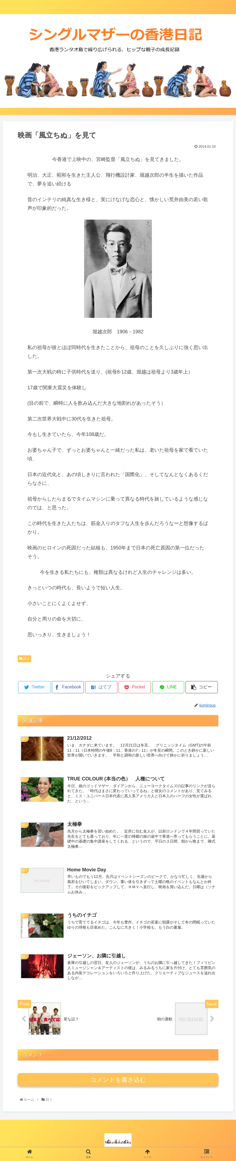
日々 (24, 658)
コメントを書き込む (118, 1079)
